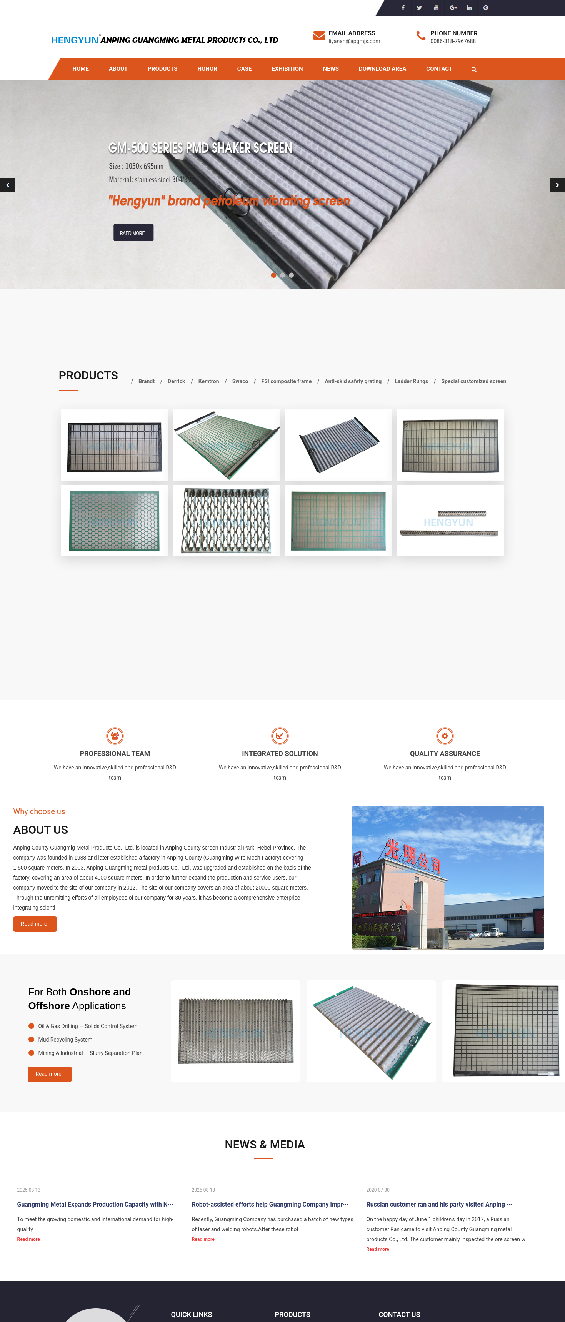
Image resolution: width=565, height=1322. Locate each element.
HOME (81, 68)
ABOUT (118, 68)
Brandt (146, 381)
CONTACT (439, 68)
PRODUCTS (162, 68)
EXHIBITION (287, 68)
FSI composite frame (287, 381)
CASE (244, 68)
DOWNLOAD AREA (382, 68)
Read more (34, 924)
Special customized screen (474, 381)
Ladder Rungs (411, 381)
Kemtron (208, 381)
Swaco (240, 381)
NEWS (331, 68)
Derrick (176, 381)
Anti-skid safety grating (353, 381)
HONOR (207, 68)
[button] (274, 275)
